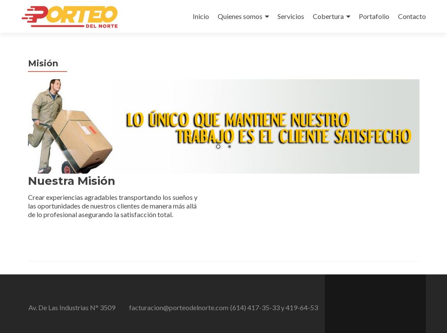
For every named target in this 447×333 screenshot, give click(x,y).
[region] (223, 126)
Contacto (412, 16)
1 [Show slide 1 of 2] (218, 147)
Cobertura (328, 16)
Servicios (290, 16)
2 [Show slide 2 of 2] (229, 147)
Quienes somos (240, 16)
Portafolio (374, 16)
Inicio (201, 16)
